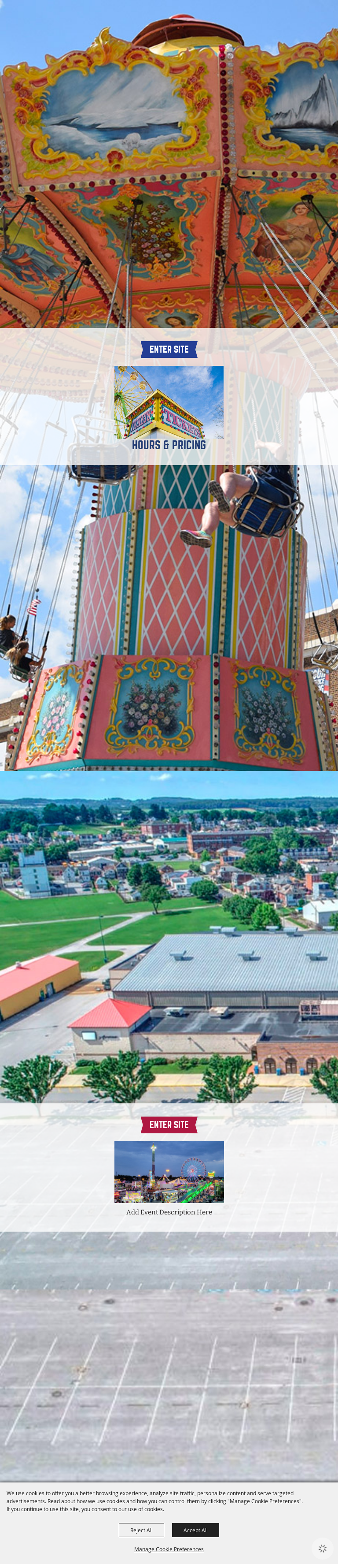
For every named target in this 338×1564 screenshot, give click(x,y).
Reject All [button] (141, 1530)
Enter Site (169, 349)
